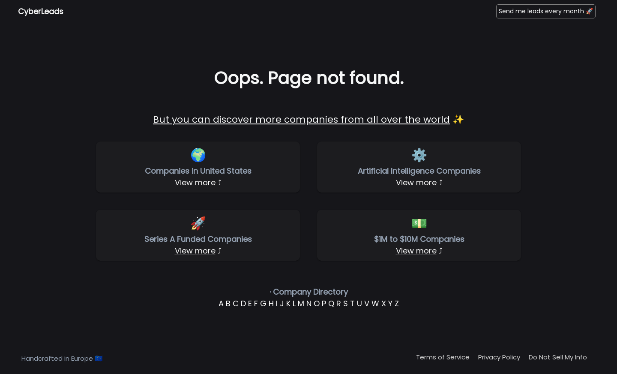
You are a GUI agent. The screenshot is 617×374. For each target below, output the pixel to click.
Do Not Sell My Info (558, 357)
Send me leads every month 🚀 (546, 11)
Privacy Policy (499, 357)
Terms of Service (443, 357)
